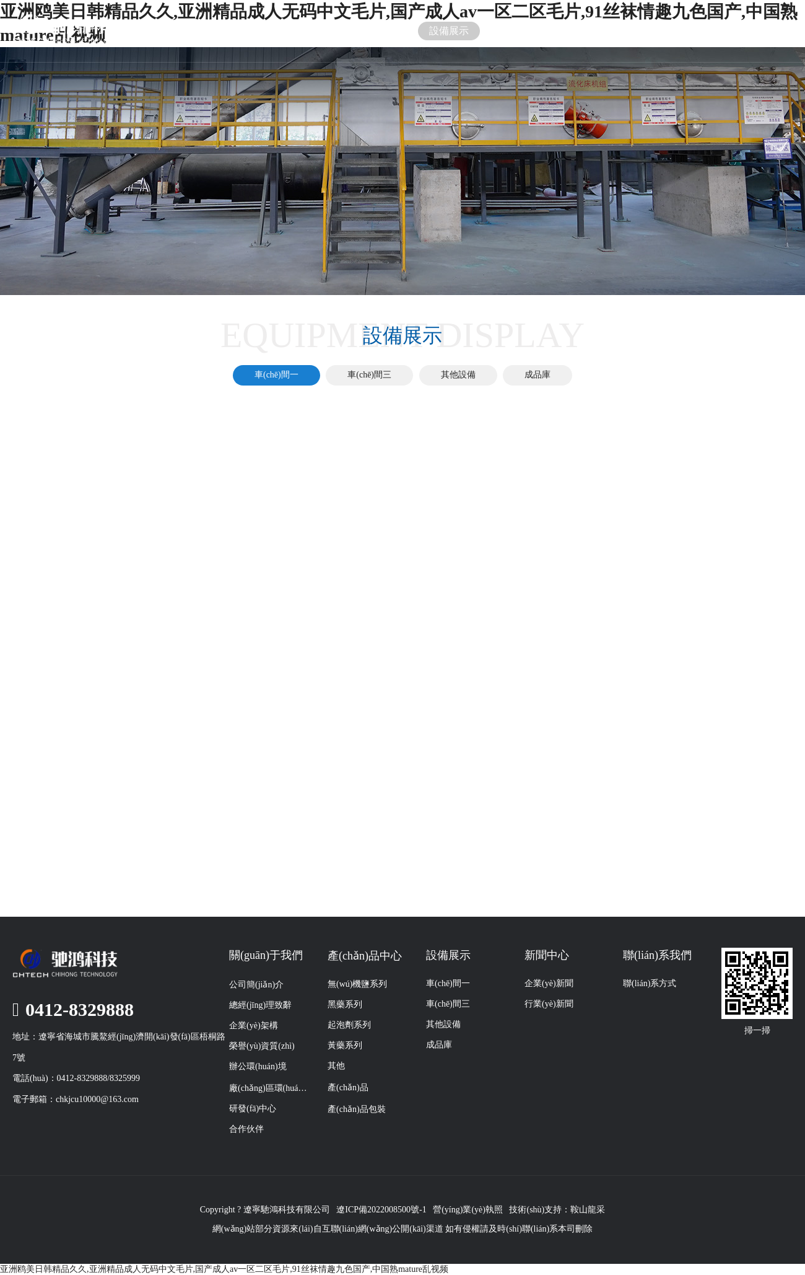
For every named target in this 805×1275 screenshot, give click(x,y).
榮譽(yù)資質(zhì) (262, 1046)
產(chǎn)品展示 (356, 30)
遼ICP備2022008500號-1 (381, 1209)
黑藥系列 (345, 1004)
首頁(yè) (170, 30)
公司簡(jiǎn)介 (256, 984)
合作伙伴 (246, 1129)
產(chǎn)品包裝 (357, 1109)
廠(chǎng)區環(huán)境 (269, 1088)
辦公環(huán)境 (258, 1066)
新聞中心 (542, 30)
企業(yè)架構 (253, 1025)
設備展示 (449, 30)
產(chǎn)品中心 (365, 956)
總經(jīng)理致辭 (260, 1005)
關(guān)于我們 (263, 30)
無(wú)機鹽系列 (357, 984)
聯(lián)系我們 (635, 30)
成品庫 (537, 374)
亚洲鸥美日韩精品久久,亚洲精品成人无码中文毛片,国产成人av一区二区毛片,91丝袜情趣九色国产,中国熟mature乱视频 (224, 1269)
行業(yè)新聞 (548, 1003)
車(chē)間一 (276, 374)
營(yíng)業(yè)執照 (468, 1209)
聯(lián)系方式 (649, 983)
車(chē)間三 (369, 374)
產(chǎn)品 (348, 1087)
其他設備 (458, 374)
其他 (336, 1065)
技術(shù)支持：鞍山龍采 (557, 1209)
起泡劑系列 (349, 1025)
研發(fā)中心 (252, 1108)
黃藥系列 (345, 1045)
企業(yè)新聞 (548, 983)
